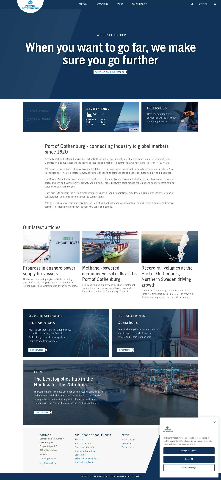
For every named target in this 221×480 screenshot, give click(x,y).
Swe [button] (205, 4)
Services (83, 4)
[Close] (214, 422)
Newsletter (127, 443)
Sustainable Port (83, 443)
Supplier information (85, 451)
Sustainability (139, 4)
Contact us (80, 454)
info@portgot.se (48, 463)
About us (79, 439)
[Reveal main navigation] (215, 4)
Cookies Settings (189, 467)
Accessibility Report (84, 462)
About (120, 4)
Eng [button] (201, 4)
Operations (102, 4)
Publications (128, 447)
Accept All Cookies (189, 450)
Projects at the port (84, 447)
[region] (189, 447)
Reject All (189, 459)
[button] (111, 72)
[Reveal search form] (192, 4)
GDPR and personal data (87, 458)
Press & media (129, 439)
